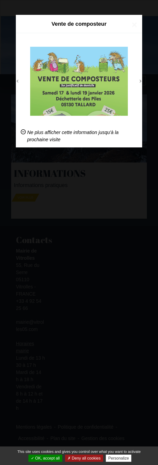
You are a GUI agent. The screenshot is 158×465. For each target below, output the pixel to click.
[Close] (134, 25)
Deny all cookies (84, 458)
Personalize (118, 458)
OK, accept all (45, 458)
